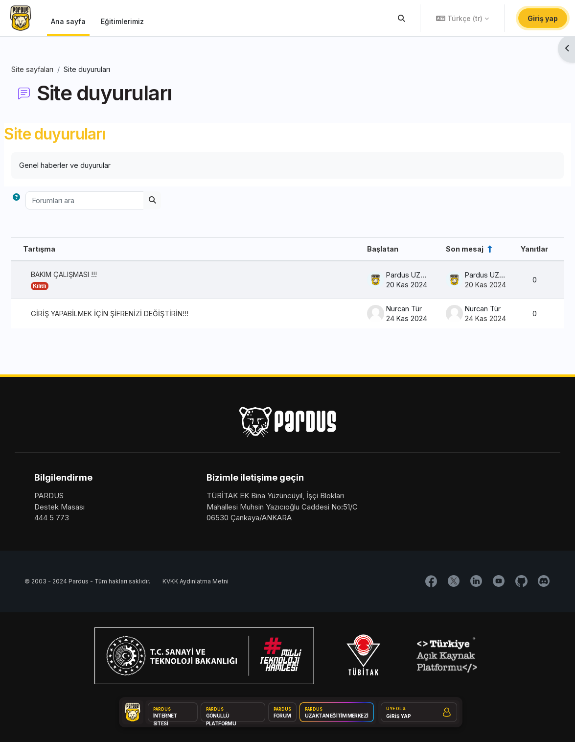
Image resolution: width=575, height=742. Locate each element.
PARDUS (49, 498)
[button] (402, 18)
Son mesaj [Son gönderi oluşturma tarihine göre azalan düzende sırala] (438, 249)
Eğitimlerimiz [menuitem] (122, 21)
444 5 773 (51, 520)
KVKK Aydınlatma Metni (195, 584)
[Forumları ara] (108, 201)
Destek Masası (59, 509)
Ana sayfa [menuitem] (68, 21)
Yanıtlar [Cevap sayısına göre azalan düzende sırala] (511, 249)
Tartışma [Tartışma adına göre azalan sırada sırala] (62, 249)
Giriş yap (543, 18)
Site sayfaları (56, 69)
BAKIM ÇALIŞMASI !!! (90, 275)
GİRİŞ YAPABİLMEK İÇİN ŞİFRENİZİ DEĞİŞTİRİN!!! (139, 315)
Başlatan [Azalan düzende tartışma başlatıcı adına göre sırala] (352, 249)
